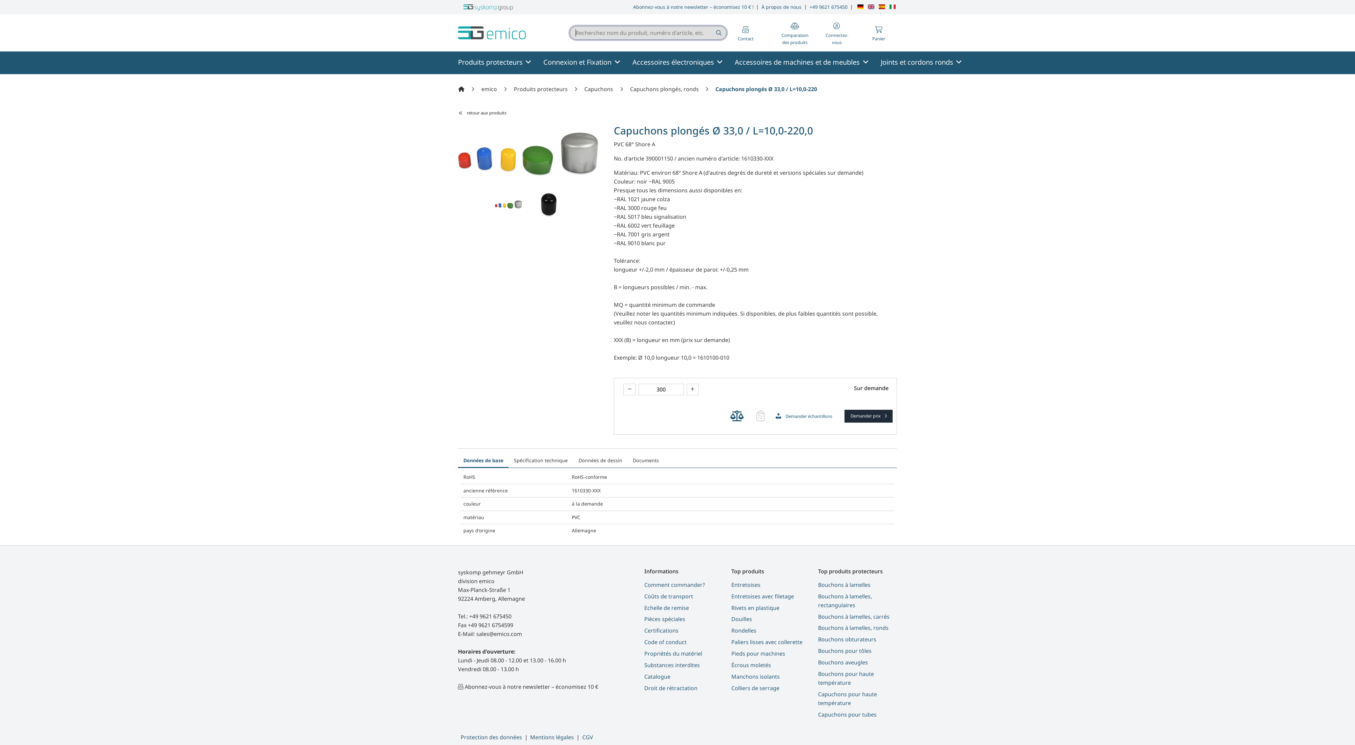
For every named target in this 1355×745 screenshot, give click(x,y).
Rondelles (743, 630)
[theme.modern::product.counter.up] (693, 390)
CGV (587, 737)
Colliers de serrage (755, 688)
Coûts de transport (668, 596)
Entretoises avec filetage (762, 596)
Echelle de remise (666, 608)
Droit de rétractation (670, 688)
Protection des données (491, 737)
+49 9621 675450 (829, 7)
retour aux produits (482, 113)
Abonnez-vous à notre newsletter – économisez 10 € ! (693, 7)
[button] (836, 34)
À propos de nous (781, 7)
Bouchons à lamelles (844, 585)
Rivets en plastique (755, 608)
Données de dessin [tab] (600, 460)
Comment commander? (674, 585)
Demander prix (866, 416)
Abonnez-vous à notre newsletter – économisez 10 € (531, 686)
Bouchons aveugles (843, 662)
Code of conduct (665, 642)
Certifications (661, 630)
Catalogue (657, 676)
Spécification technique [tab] (541, 460)
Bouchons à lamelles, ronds (853, 628)
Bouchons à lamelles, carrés (854, 616)
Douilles (741, 619)
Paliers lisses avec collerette (766, 642)
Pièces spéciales (664, 619)
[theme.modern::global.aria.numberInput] (661, 390)
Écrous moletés (751, 665)
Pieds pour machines (758, 653)
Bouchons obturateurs (847, 639)
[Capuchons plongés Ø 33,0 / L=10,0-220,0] (768, 89)
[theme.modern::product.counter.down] (629, 390)
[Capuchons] (599, 89)
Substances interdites (672, 665)
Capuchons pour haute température (847, 698)
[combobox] (648, 32)
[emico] (489, 89)
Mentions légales (552, 737)
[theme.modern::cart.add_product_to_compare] (737, 416)
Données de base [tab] (483, 460)
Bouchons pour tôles (845, 651)
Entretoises (745, 585)
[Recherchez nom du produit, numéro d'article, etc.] (718, 32)
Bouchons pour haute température (846, 678)
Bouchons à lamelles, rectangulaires (845, 601)
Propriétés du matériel (673, 653)
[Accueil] (462, 89)
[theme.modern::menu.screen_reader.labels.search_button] (718, 32)
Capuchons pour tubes (847, 714)
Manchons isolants (755, 676)
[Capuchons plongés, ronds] (665, 89)
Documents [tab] (646, 460)
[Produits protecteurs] (541, 89)
